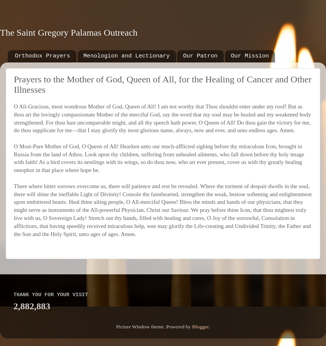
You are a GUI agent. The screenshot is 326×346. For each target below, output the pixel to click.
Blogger (200, 327)
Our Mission (250, 56)
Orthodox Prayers (42, 56)
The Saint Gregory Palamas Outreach (69, 33)
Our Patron (200, 56)
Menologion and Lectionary (127, 56)
